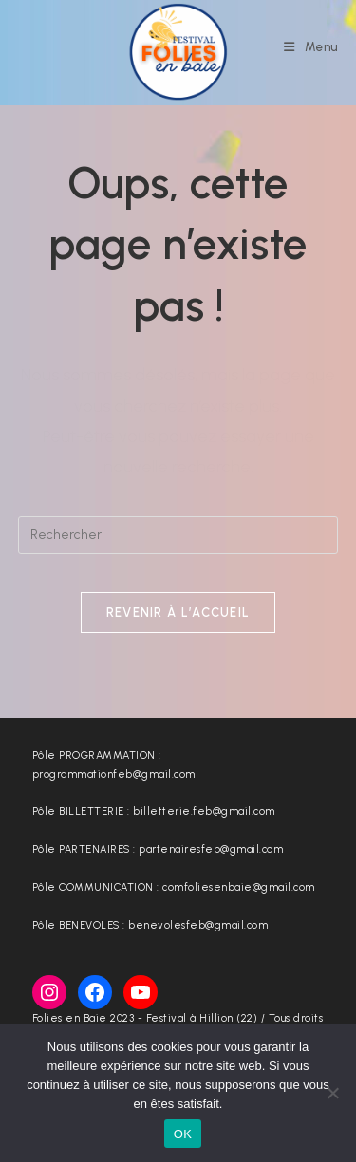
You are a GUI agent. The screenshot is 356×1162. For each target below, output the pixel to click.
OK (183, 1134)
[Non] (332, 1092)
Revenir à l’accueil (178, 612)
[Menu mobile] (311, 47)
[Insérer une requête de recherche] (178, 535)
